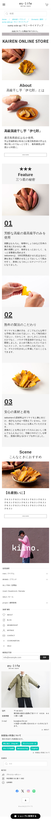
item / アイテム (8, 578)
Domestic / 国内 (37, 19)
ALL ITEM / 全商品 (10, 590)
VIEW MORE (25, 155)
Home (4, 19)
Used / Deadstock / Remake (14, 595)
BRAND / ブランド (10, 584)
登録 (44, 662)
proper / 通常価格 (9, 607)
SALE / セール (8, 601)
